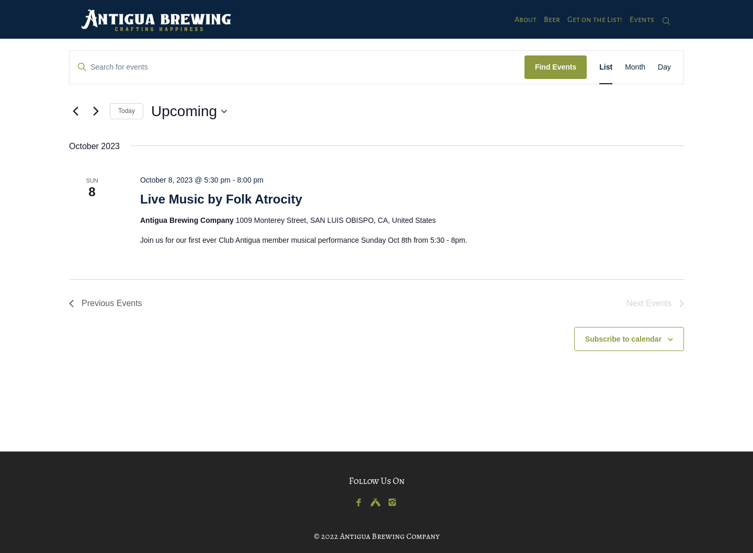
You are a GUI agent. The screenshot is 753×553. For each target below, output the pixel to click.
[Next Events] (95, 111)
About (526, 19)
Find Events (555, 67)
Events (642, 19)
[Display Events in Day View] (664, 67)
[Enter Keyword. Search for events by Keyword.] (297, 67)
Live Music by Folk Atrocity (221, 199)
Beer (552, 19)
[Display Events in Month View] (635, 67)
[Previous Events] (75, 111)
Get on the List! (594, 19)
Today (126, 111)
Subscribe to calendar (623, 339)
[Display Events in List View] (605, 67)
